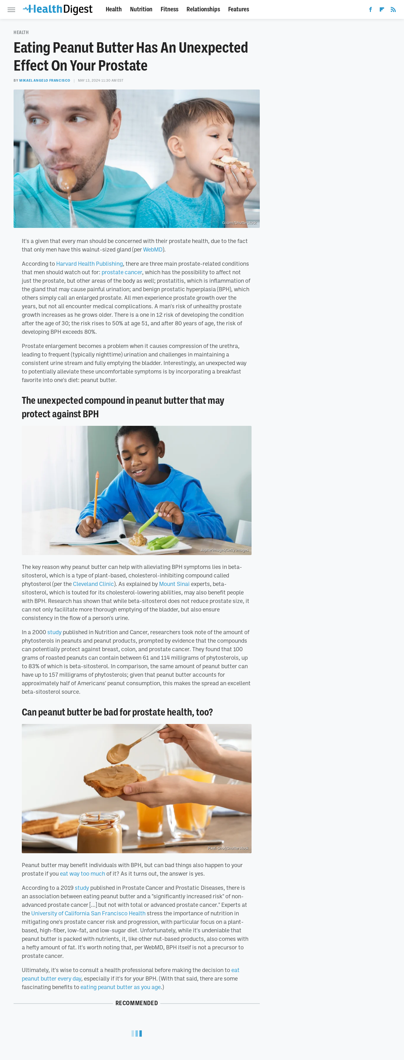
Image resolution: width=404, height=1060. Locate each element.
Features (238, 9)
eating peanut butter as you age (120, 986)
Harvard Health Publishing (89, 263)
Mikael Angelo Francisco (44, 80)
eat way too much (82, 873)
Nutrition (141, 9)
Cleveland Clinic (93, 583)
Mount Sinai (174, 583)
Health (114, 9)
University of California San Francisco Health (88, 913)
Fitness (169, 9)
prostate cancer (122, 272)
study (54, 631)
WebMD (153, 249)
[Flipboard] (382, 11)
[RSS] (393, 11)
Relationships (203, 9)
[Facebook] (370, 11)
